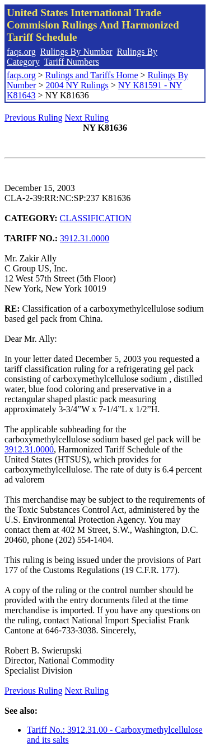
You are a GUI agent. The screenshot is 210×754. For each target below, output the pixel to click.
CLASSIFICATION (96, 218)
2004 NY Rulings (76, 85)
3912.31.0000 (84, 238)
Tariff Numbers (71, 61)
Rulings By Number (76, 51)
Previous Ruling (33, 117)
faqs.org (21, 51)
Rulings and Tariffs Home (91, 75)
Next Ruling (87, 117)
